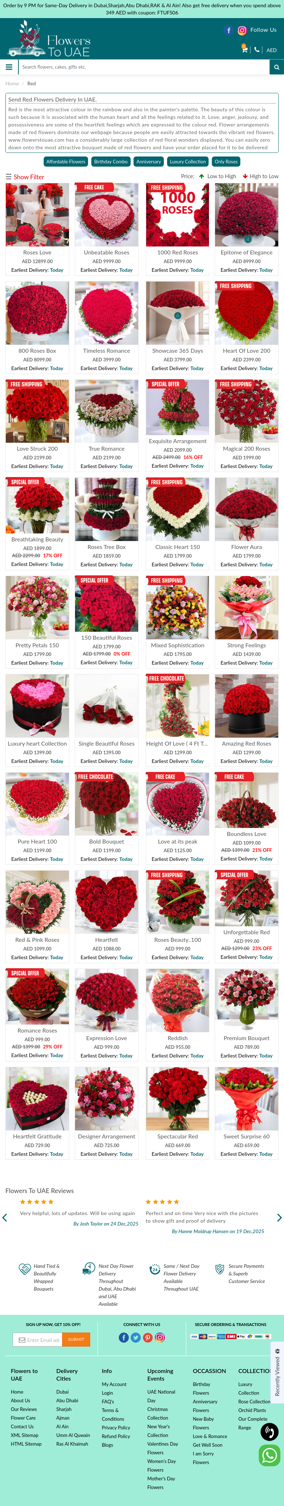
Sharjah (63, 1409)
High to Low (261, 176)
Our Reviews (24, 1409)
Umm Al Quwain (73, 1435)
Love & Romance (210, 1436)
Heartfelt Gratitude (37, 1136)
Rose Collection (255, 1401)
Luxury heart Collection (37, 743)
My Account (114, 1384)
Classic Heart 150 (177, 546)
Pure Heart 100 (37, 841)
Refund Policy (116, 1436)
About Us (20, 1400)
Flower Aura (246, 546)
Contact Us (22, 1426)
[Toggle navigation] (9, 67)
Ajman (62, 1418)
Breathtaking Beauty (37, 539)
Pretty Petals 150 (37, 645)
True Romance (106, 448)
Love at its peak (177, 841)
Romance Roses (37, 1030)
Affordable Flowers (66, 161)
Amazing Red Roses (246, 743)
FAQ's (108, 1401)
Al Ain (62, 1426)
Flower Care (23, 1418)
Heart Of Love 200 (246, 350)
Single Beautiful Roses (106, 743)
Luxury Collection (188, 161)
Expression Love (106, 1037)
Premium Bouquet (247, 1037)
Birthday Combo (111, 161)
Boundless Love (247, 833)
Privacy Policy (116, 1427)
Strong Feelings (246, 645)
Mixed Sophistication (177, 645)
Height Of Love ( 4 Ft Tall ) (179, 743)
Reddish (177, 1037)
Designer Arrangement (106, 1136)
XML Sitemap (24, 1435)
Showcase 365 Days (177, 350)
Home (12, 83)
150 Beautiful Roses (106, 637)
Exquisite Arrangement (177, 440)
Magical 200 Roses (246, 448)
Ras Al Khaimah (72, 1444)
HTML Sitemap (26, 1444)
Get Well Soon (207, 1445)
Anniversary (148, 161)
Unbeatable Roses (106, 252)
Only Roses (226, 161)
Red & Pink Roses (37, 939)
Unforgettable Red (246, 931)
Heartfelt (106, 939)
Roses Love (37, 252)
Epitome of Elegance (247, 252)
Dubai (62, 1392)
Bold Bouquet (106, 841)
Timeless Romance (106, 350)
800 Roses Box (37, 350)
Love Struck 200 (37, 448)
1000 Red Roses (177, 252)
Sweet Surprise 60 (247, 1136)
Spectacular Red (177, 1136)
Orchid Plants (252, 1410)
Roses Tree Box (106, 546)
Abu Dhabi (67, 1400)
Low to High (217, 176)
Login (107, 1393)
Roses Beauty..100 (177, 939)
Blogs (107, 1445)
